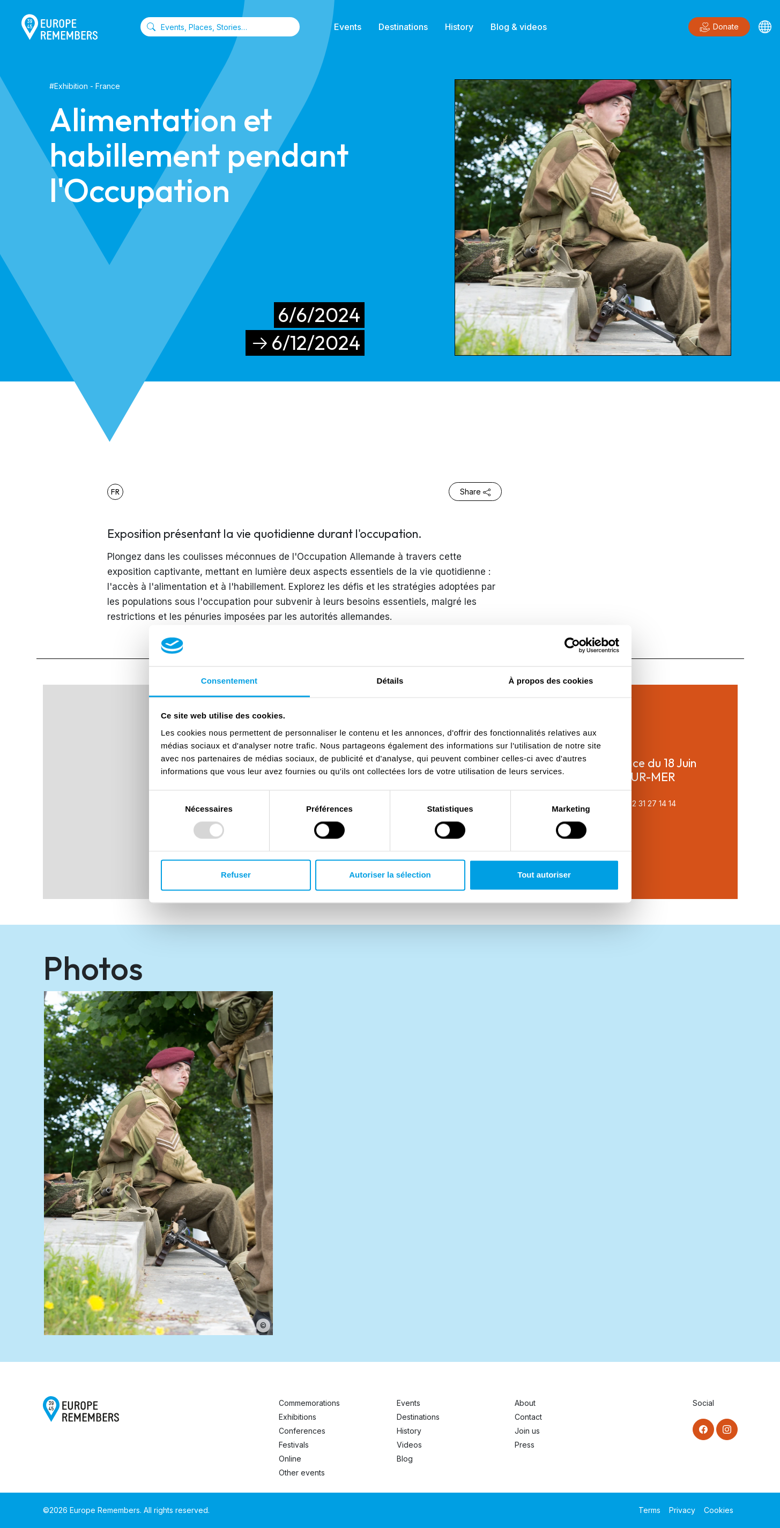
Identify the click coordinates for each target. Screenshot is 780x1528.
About (525, 1402)
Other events (302, 1472)
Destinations (403, 26)
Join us (527, 1430)
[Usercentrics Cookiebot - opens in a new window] (572, 646)
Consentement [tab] (229, 680)
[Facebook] (703, 1429)
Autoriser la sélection (390, 874)
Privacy (682, 1510)
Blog (405, 1458)
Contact (528, 1416)
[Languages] (765, 26)
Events (347, 26)
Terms (649, 1510)
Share (475, 491)
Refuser (236, 874)
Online (290, 1458)
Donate (719, 27)
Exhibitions (297, 1416)
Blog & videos (519, 26)
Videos (409, 1444)
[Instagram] (727, 1429)
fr (115, 492)
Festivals (294, 1444)
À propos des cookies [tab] (551, 680)
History (459, 26)
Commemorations (309, 1402)
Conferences (302, 1430)
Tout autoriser (544, 874)
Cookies (718, 1510)
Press (524, 1444)
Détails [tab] (390, 680)
